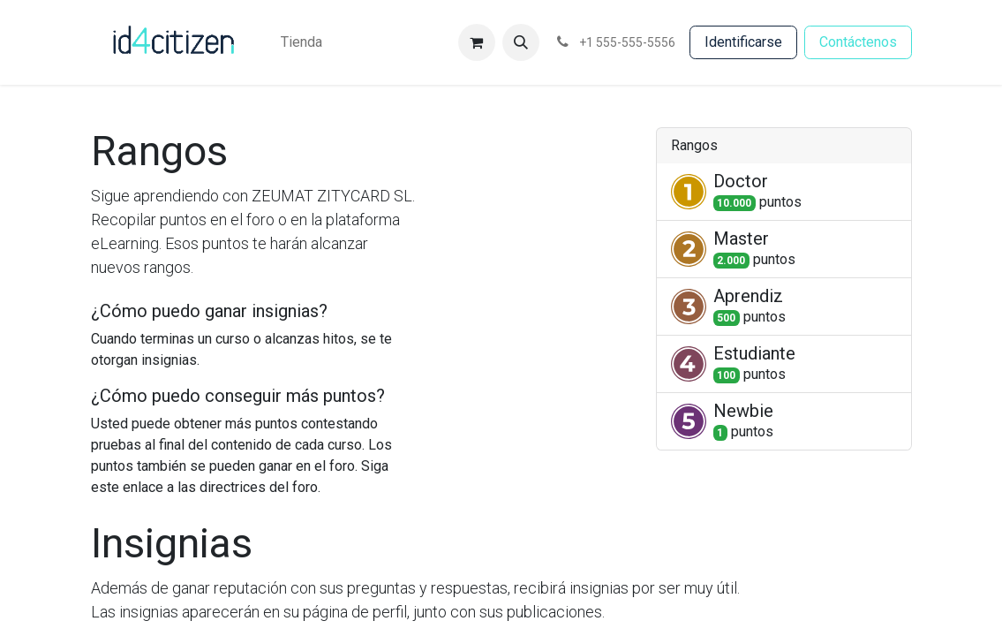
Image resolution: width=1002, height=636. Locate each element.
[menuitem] (301, 42)
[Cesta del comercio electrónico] (476, 42)
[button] (520, 42)
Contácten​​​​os (858, 42)
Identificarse (743, 42)
